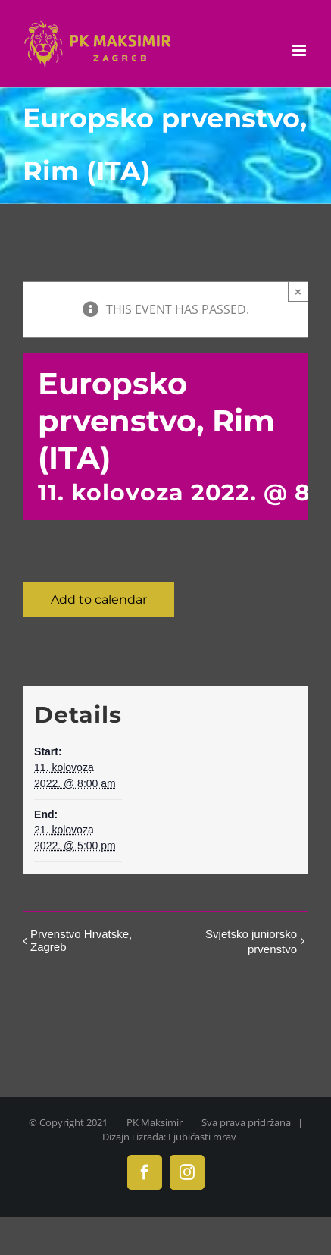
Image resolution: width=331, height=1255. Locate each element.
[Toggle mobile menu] (300, 50)
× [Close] (298, 291)
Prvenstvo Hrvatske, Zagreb (81, 940)
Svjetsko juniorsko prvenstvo (251, 941)
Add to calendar (99, 599)
